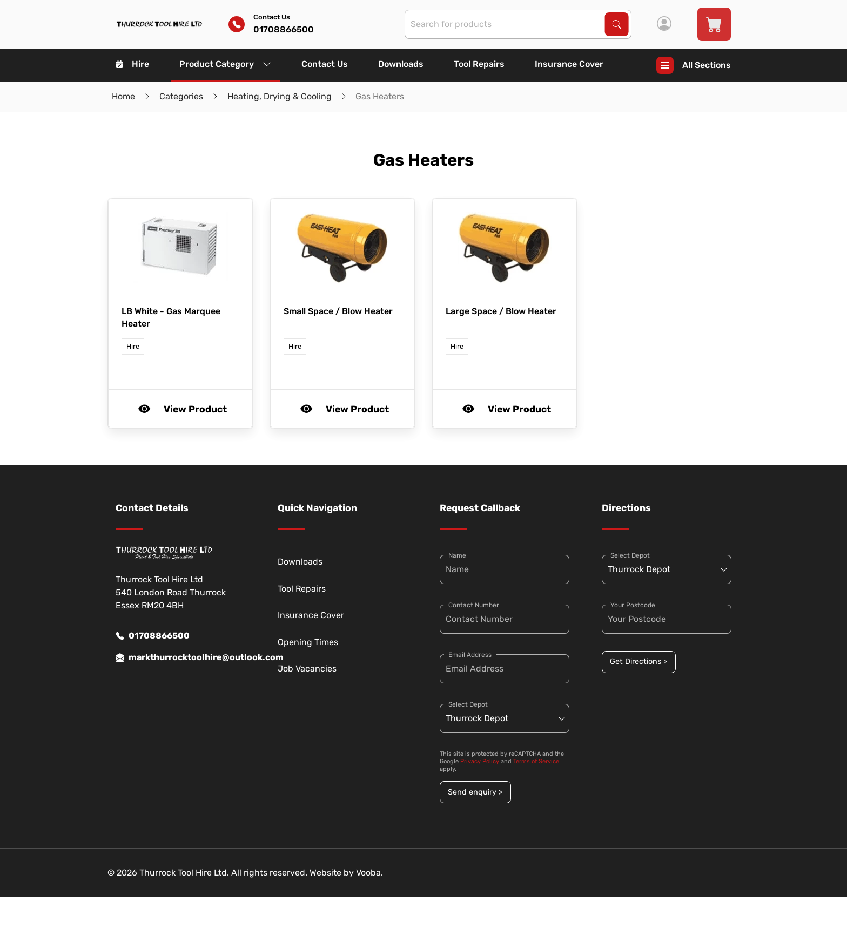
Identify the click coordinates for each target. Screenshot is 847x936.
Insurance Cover (569, 64)
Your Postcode (632, 605)
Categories (181, 96)
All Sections (693, 65)
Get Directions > (638, 661)
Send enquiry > (475, 792)
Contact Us (324, 64)
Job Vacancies (307, 668)
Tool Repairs (479, 64)
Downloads (401, 64)
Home (123, 96)
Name (457, 555)
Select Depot (468, 704)
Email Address (470, 655)
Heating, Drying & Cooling (279, 96)
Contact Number (473, 605)
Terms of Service (536, 761)
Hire (132, 64)
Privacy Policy (479, 761)
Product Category (225, 64)
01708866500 (153, 635)
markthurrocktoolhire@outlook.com (180, 657)
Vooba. (369, 872)
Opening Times (308, 642)
